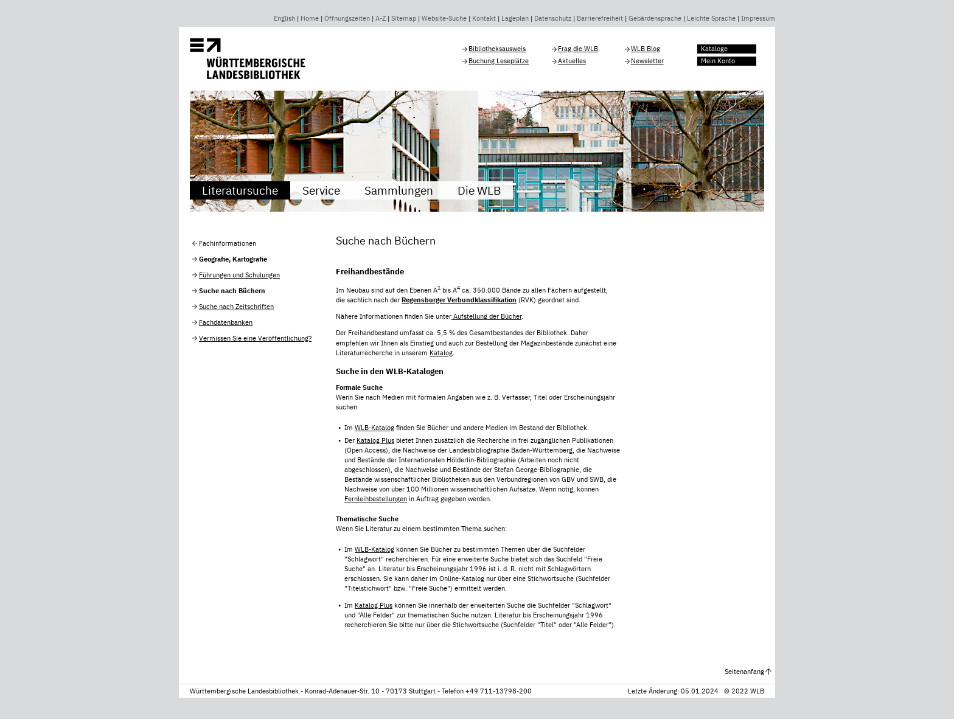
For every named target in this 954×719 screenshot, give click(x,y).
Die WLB (479, 190)
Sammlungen (398, 190)
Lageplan (515, 18)
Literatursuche (240, 190)
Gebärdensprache (654, 18)
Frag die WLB (578, 48)
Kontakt (484, 18)
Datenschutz (552, 18)
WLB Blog (645, 48)
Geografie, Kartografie (233, 259)
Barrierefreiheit (600, 18)
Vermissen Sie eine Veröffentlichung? (255, 338)
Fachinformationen (227, 243)
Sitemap (403, 18)
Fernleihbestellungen (375, 499)
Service (321, 190)
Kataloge (714, 48)
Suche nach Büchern (232, 291)
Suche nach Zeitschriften (236, 306)
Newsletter (647, 61)
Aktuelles (572, 61)
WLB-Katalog (374, 427)
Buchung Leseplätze (498, 61)
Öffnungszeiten (347, 18)
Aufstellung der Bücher (486, 316)
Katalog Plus (375, 440)
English (284, 18)
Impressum (758, 18)
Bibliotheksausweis (497, 48)
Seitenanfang (744, 671)
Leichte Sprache (711, 18)
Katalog (441, 353)
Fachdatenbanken (225, 322)
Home (310, 18)
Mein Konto (718, 61)
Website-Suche (444, 18)
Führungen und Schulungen (239, 275)
